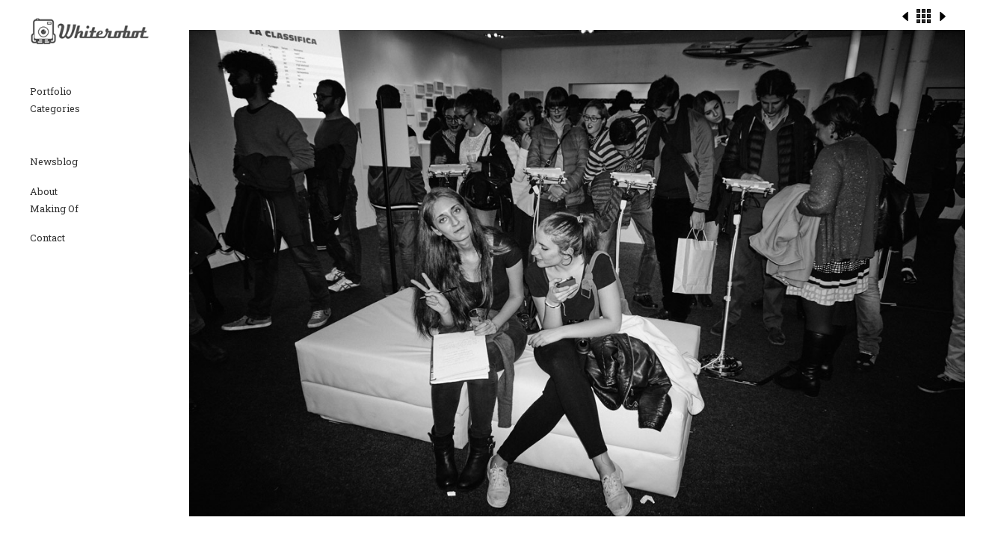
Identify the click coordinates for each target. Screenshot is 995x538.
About (44, 191)
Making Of (54, 208)
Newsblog (54, 161)
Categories (55, 108)
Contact (47, 238)
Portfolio (51, 91)
